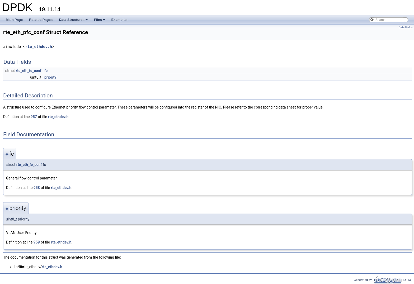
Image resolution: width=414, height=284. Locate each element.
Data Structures (73, 21)
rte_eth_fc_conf (28, 71)
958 (37, 188)
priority (50, 77)
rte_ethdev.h (38, 46)
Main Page (14, 20)
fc (46, 71)
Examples (119, 20)
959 (37, 242)
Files (100, 21)
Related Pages (41, 20)
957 (34, 117)
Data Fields (406, 27)
